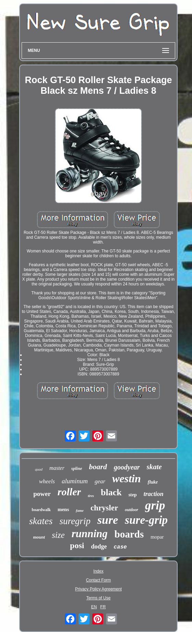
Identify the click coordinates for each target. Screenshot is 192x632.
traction (154, 493)
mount (39, 537)
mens (63, 509)
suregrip (75, 521)
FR (103, 607)
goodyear (127, 467)
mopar (157, 537)
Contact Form (98, 580)
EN (94, 607)
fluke (153, 482)
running (90, 534)
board (98, 466)
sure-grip (146, 520)
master (56, 468)
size (58, 535)
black (111, 492)
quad (39, 469)
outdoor (131, 509)
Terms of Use (98, 598)
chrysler (104, 508)
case (120, 547)
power (42, 493)
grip (155, 505)
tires (91, 496)
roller (69, 491)
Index (98, 571)
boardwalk (41, 509)
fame (80, 510)
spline (76, 468)
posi (77, 545)
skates (40, 521)
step (133, 494)
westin (126, 478)
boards (129, 534)
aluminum (75, 481)
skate (154, 467)
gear (100, 481)
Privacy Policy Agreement (98, 589)
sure (107, 520)
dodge (99, 546)
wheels (47, 481)
